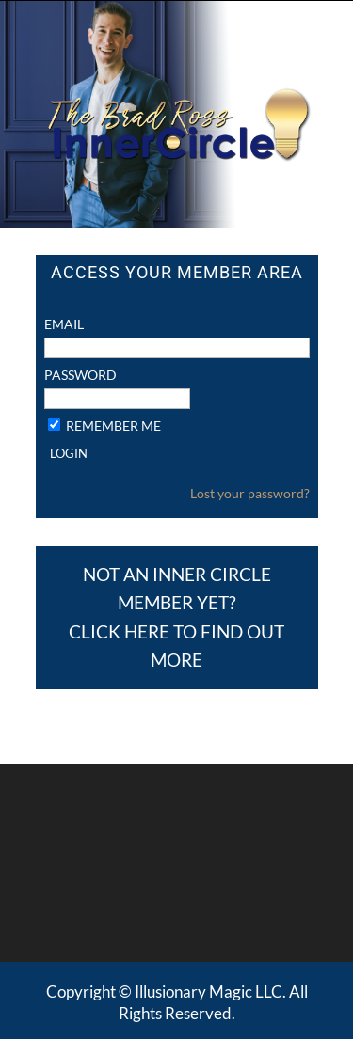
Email (64, 236)
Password (80, 286)
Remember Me (113, 336)
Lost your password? (250, 405)
